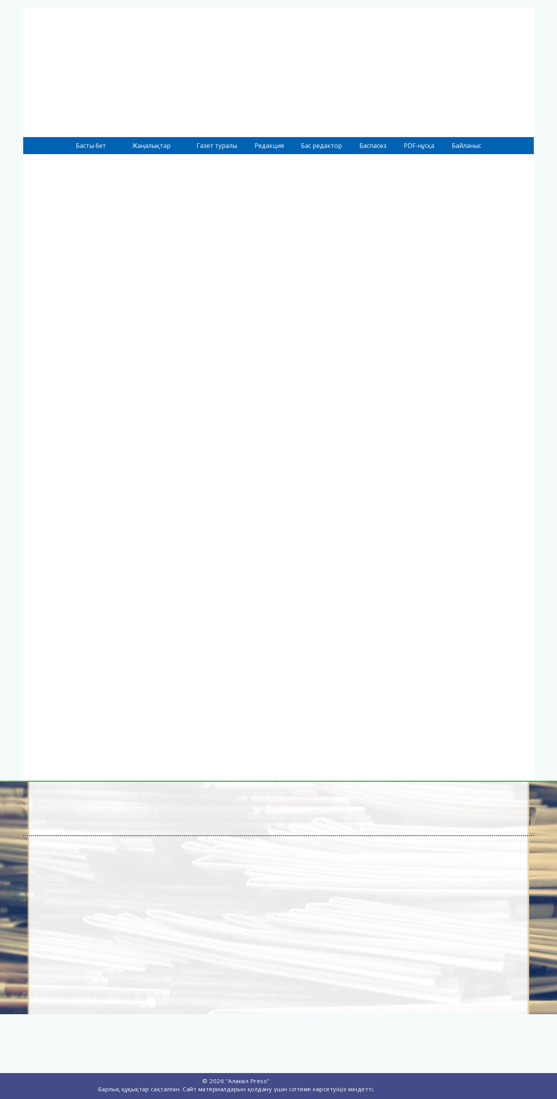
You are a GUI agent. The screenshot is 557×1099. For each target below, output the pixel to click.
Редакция (269, 145)
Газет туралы (216, 145)
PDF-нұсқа (419, 145)
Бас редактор (321, 145)
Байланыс (466, 145)
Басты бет (91, 145)
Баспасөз (372, 145)
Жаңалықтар (151, 145)
